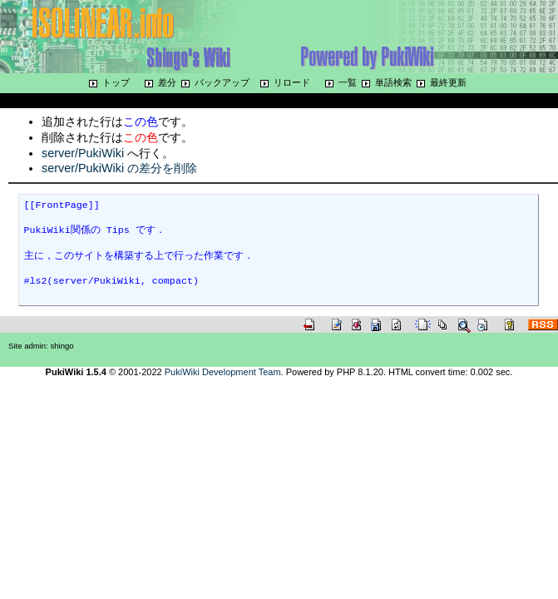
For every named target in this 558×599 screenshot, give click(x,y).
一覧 (347, 82)
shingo (62, 345)
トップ (116, 82)
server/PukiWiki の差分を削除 (119, 168)
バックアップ (222, 82)
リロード (292, 82)
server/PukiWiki (83, 153)
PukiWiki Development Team (223, 372)
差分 (167, 82)
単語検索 (393, 82)
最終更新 (448, 82)
